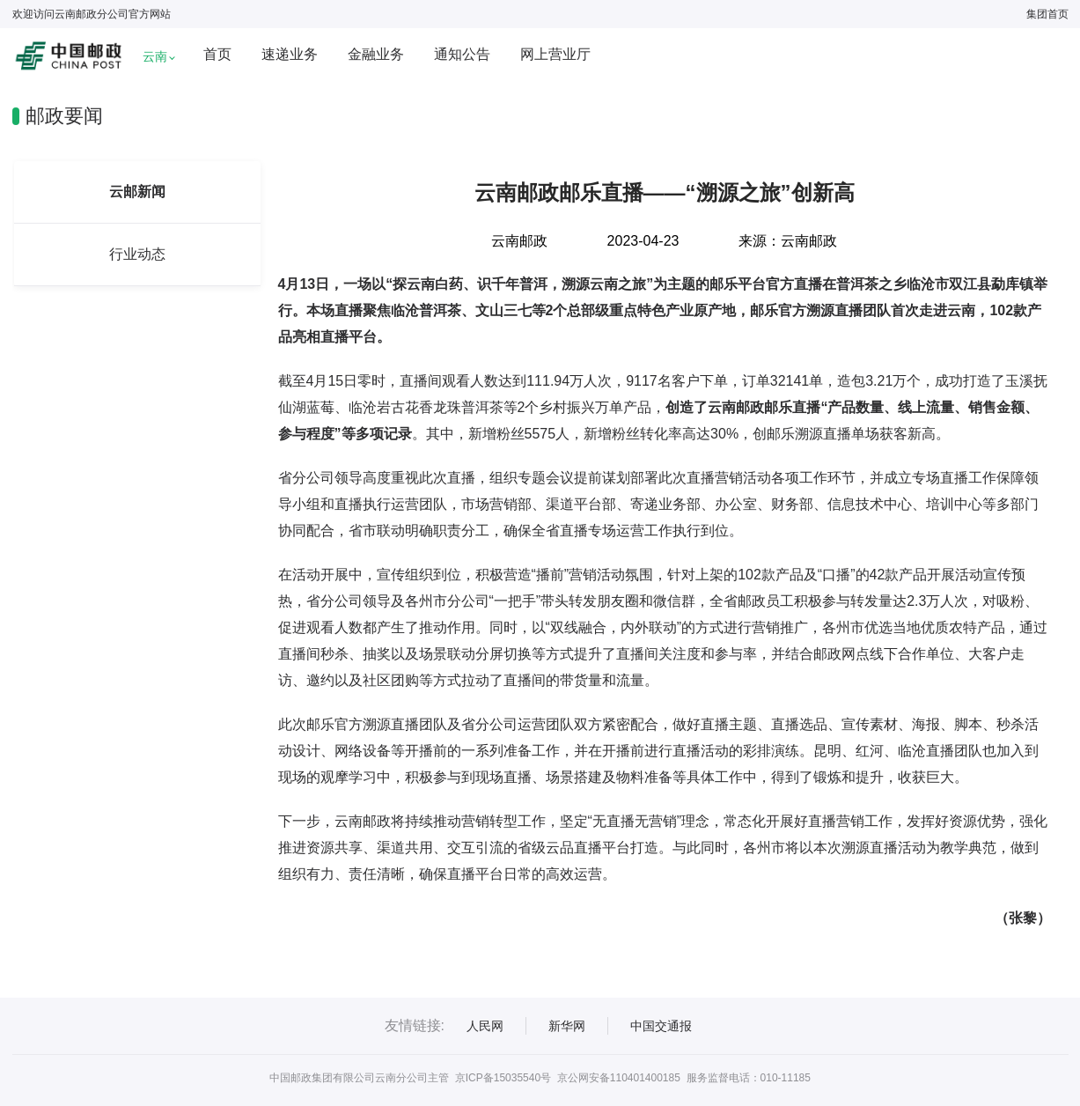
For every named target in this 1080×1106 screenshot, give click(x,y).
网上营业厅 (555, 54)
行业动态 (137, 254)
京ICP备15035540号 (503, 1078)
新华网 (566, 1026)
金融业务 (376, 54)
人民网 (485, 1026)
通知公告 (462, 54)
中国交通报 (661, 1026)
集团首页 (1047, 14)
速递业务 (289, 54)
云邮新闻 (137, 191)
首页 (217, 54)
